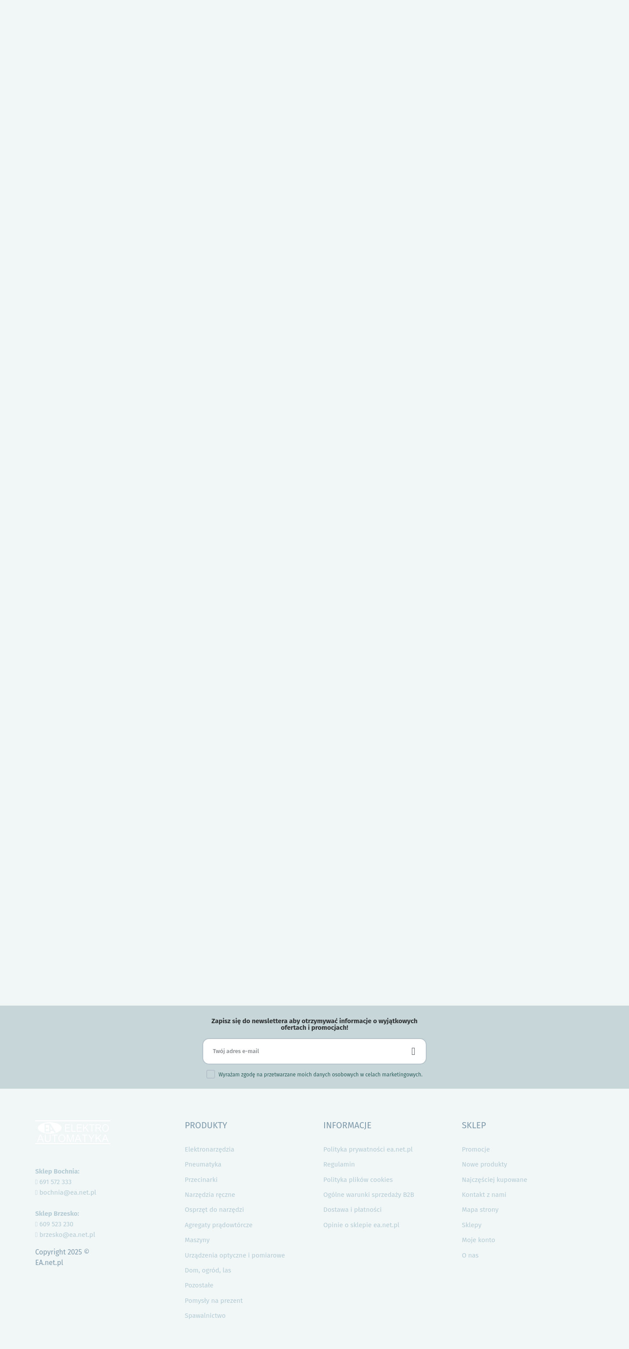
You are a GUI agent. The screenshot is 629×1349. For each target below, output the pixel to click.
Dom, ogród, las (208, 1270)
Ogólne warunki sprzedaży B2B (368, 1195)
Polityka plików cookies (358, 1180)
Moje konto (478, 1240)
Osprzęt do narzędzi (214, 1210)
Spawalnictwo (205, 1316)
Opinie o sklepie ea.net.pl (361, 1225)
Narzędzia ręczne (210, 1195)
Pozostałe (199, 1285)
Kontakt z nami (484, 1195)
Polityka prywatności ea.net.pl (368, 1149)
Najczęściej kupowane (494, 1180)
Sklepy (472, 1225)
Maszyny (197, 1240)
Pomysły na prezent (214, 1301)
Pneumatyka (203, 1164)
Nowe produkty (484, 1164)
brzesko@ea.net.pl (65, 1235)
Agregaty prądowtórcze (218, 1225)
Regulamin (339, 1164)
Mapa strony (480, 1210)
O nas (470, 1255)
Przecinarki (201, 1180)
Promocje (476, 1149)
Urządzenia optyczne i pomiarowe (235, 1255)
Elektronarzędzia (209, 1149)
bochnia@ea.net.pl (65, 1192)
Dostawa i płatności (352, 1210)
